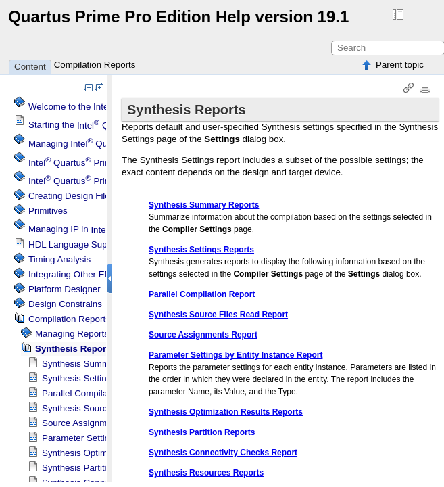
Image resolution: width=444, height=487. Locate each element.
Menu (85, 163)
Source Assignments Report (97, 423)
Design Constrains (65, 304)
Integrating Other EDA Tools (84, 274)
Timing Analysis (59, 259)
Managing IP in (104, 230)
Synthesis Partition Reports (96, 468)
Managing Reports (72, 334)
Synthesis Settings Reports (96, 378)
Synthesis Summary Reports (99, 363)
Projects (90, 181)
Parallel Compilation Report (96, 393)
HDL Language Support (75, 244)
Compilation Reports (95, 65)
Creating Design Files (71, 196)
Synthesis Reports (74, 349)
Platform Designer (64, 289)
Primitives (48, 211)
